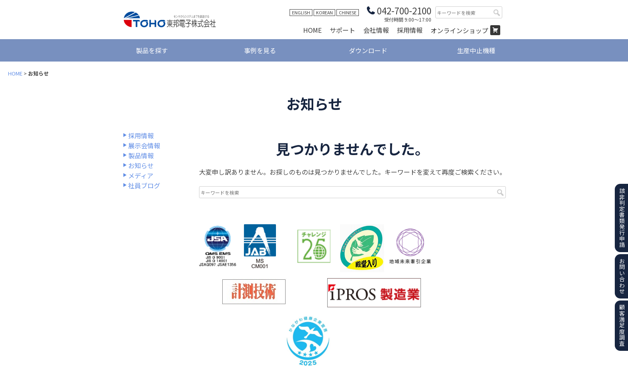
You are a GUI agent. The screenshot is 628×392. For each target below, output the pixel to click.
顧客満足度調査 (622, 325)
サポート (342, 30)
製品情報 (141, 155)
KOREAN (324, 13)
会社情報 (376, 30)
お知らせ (141, 165)
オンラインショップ (459, 30)
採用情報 (410, 30)
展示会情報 (144, 145)
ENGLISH (301, 13)
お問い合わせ (622, 276)
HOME (312, 30)
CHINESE (347, 13)
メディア (140, 175)
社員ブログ (144, 185)
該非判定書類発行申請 (622, 218)
